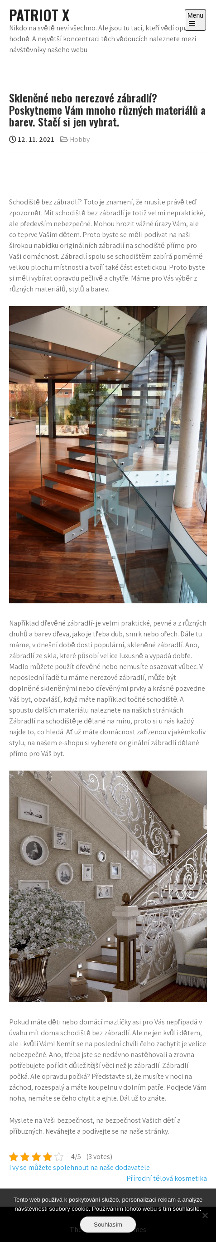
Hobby (80, 139)
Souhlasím (108, 1224)
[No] (204, 1215)
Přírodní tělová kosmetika (166, 1178)
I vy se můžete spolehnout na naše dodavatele (79, 1167)
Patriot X (39, 14)
